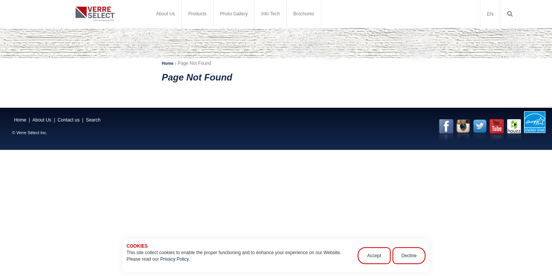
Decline (409, 255)
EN (490, 14)
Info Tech (270, 13)
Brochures (303, 13)
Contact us (68, 120)
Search (93, 120)
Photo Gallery (234, 13)
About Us (165, 13)
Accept (374, 255)
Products (197, 13)
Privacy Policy (174, 259)
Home (168, 63)
